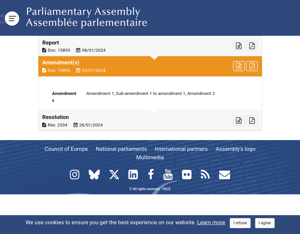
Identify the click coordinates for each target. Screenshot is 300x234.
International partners (181, 149)
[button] (150, 46)
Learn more (211, 222)
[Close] (240, 223)
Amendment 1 (100, 93)
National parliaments (121, 149)
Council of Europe (66, 149)
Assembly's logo (235, 149)
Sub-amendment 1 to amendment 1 (150, 93)
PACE (166, 189)
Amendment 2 (201, 93)
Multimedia (150, 157)
